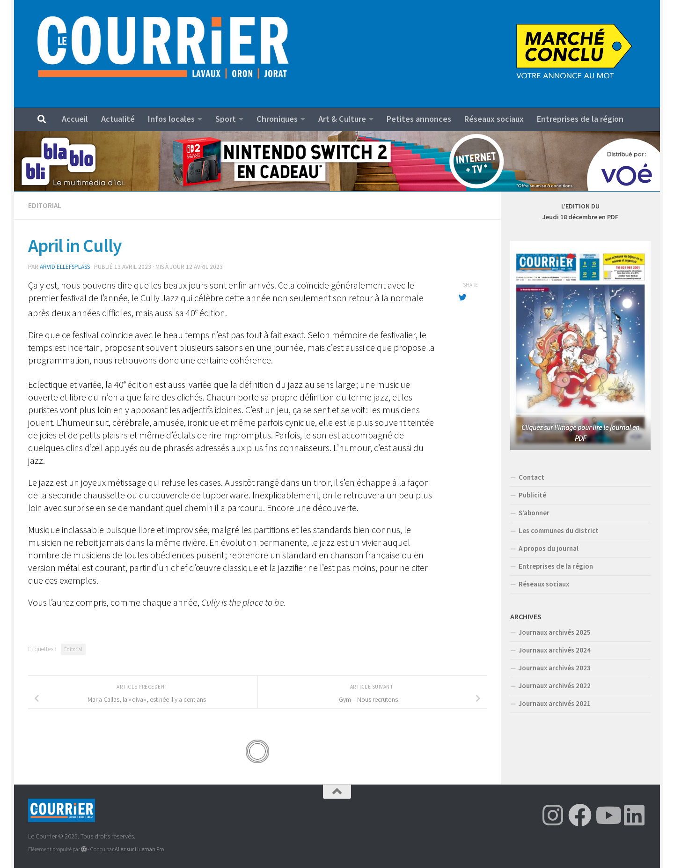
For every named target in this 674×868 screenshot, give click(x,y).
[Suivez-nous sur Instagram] (552, 815)
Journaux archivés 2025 (555, 632)
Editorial (44, 205)
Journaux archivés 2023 (555, 667)
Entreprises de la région (580, 118)
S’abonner (534, 512)
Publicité (532, 494)
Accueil (75, 118)
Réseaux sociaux (494, 118)
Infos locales (171, 118)
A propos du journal (549, 548)
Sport (225, 118)
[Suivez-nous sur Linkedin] (634, 815)
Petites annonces (419, 118)
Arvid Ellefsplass (65, 267)
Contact (531, 477)
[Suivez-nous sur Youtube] (607, 815)
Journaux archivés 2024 (555, 649)
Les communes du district (559, 530)
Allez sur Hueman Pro (139, 849)
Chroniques (277, 118)
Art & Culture (342, 118)
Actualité (118, 118)
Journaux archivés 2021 (555, 703)
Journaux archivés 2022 (555, 685)
